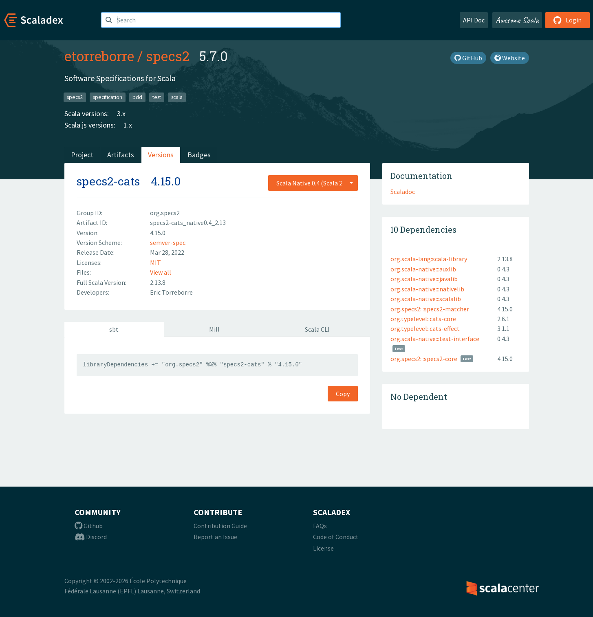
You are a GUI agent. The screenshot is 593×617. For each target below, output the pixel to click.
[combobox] (313, 183)
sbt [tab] (114, 329)
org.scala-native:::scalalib (425, 299)
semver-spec (167, 242)
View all (160, 272)
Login (567, 20)
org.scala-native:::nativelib (427, 289)
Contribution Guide (220, 526)
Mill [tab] (214, 329)
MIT (155, 262)
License (323, 548)
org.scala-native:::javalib (424, 279)
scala (177, 97)
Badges (199, 154)
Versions (161, 154)
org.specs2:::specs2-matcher (429, 309)
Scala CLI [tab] (317, 329)
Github (89, 526)
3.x (121, 113)
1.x (127, 125)
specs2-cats (108, 181)
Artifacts (120, 154)
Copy (343, 394)
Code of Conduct (336, 537)
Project (82, 154)
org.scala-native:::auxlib (423, 269)
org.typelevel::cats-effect (425, 328)
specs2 (167, 56)
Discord (91, 537)
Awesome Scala (517, 20)
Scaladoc (402, 191)
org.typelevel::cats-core (423, 319)
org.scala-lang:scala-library (428, 259)
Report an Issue (215, 537)
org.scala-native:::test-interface (434, 339)
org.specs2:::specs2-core (423, 359)
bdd (137, 97)
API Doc (474, 20)
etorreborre (99, 56)
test (156, 97)
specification (107, 97)
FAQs (320, 526)
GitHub (468, 58)
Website (509, 58)
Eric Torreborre (171, 292)
